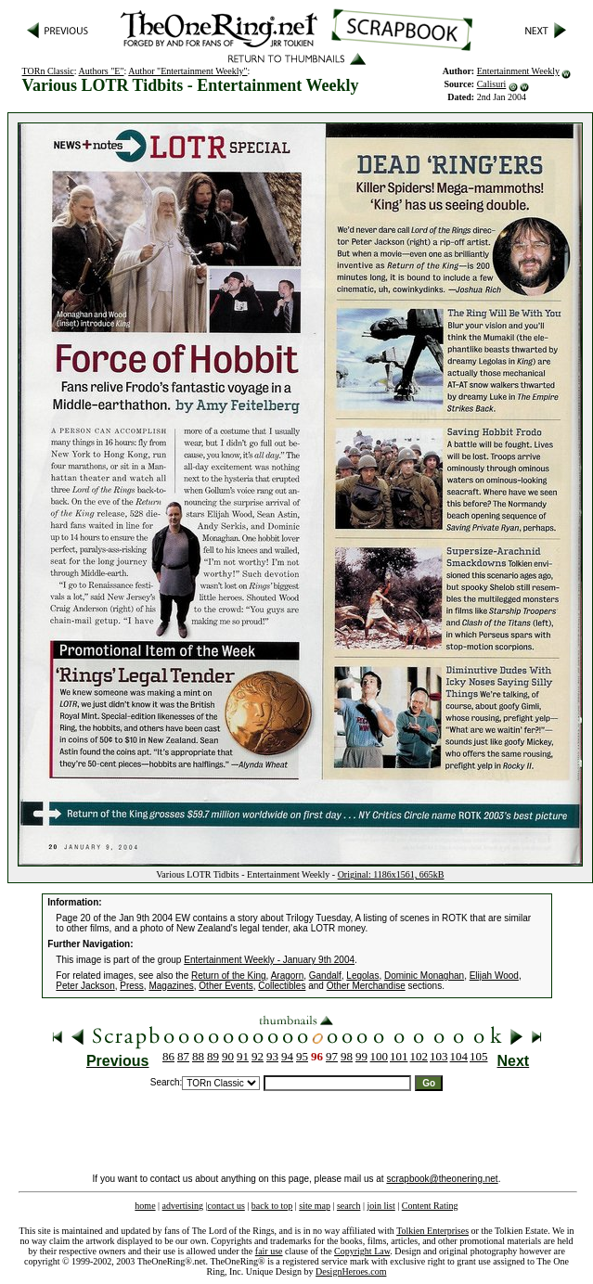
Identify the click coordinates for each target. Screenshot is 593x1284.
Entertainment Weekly (518, 71)
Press (132, 986)
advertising (182, 1206)
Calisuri (492, 84)
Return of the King (228, 975)
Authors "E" (101, 71)
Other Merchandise (366, 986)
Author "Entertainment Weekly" (187, 71)
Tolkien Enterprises (432, 1231)
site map (314, 1206)
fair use (269, 1251)
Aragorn (287, 975)
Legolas (362, 975)
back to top (271, 1206)
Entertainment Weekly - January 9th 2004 (269, 960)
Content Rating (430, 1206)
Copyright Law (362, 1251)
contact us (226, 1206)
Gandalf (325, 975)
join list (380, 1206)
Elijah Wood (494, 975)
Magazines (170, 986)
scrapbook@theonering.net (441, 1179)
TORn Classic (48, 71)
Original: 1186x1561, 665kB (391, 874)
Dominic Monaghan (424, 975)
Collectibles (281, 986)
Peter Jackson (85, 986)
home (145, 1206)
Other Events (225, 986)
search (349, 1206)
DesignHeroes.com (351, 1271)
